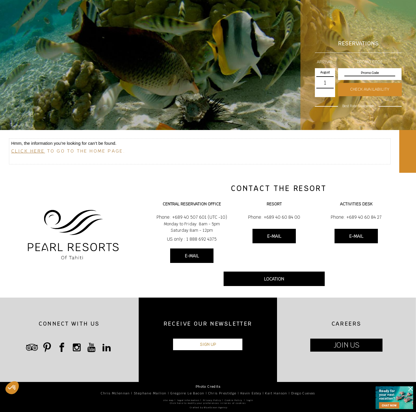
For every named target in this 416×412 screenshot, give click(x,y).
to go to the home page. (68, 151)
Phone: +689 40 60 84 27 (356, 217)
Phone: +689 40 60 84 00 (274, 217)
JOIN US (346, 345)
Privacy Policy (212, 400)
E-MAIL (192, 256)
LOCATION (274, 279)
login (250, 400)
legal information (188, 400)
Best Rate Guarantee (358, 106)
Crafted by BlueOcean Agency (209, 407)
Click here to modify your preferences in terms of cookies (208, 403)
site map (168, 400)
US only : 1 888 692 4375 (192, 239)
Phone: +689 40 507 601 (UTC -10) (192, 217)
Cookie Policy (233, 400)
